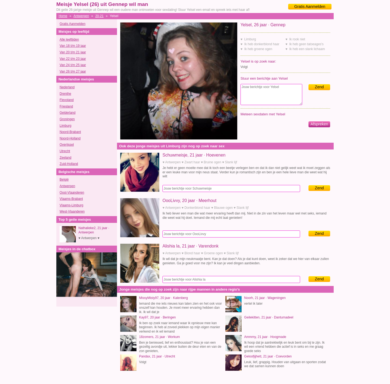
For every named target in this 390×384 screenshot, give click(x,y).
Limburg (65, 126)
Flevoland (67, 100)
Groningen (67, 119)
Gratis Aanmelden (309, 6)
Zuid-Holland (69, 164)
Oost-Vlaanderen (72, 192)
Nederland (67, 87)
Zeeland (65, 158)
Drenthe (65, 94)
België (64, 179)
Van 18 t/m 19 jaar (73, 46)
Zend (319, 87)
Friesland (66, 106)
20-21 (99, 16)
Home (62, 16)
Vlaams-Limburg (71, 205)
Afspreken (319, 124)
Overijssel (67, 145)
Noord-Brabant (70, 132)
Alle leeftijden (69, 39)
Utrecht (65, 151)
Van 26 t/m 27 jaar (73, 71)
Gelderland (68, 113)
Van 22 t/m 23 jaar (73, 59)
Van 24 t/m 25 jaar (73, 65)
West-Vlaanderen (72, 211)
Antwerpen (81, 16)
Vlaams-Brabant (71, 199)
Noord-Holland (70, 138)
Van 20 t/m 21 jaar (73, 52)
